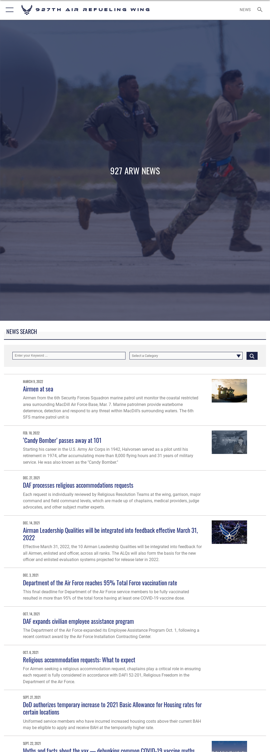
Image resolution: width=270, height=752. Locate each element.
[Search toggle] (261, 10)
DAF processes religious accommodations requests (78, 485)
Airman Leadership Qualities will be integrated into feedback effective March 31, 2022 (110, 533)
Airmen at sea (38, 388)
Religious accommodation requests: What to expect (79, 659)
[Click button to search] (252, 356)
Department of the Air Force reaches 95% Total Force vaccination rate (100, 582)
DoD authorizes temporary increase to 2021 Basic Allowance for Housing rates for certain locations (112, 708)
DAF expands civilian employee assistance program (78, 621)
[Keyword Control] (69, 356)
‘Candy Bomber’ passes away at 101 (62, 440)
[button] (8, 10)
